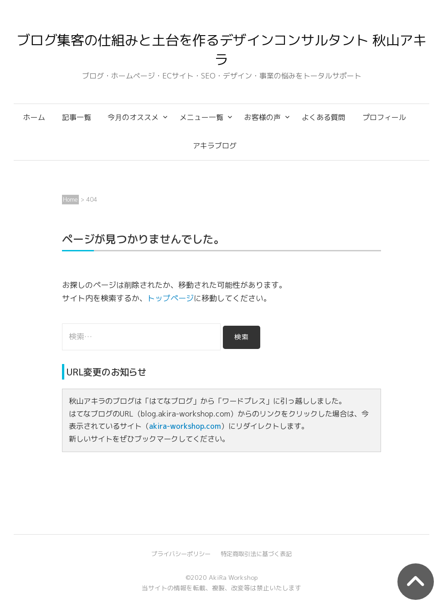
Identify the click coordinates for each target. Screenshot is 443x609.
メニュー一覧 (201, 117)
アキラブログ (215, 146)
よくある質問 (323, 117)
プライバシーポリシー (181, 554)
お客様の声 (262, 117)
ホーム (34, 117)
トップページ (170, 298)
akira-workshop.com (185, 426)
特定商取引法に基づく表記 (256, 554)
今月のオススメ (133, 117)
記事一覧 (76, 117)
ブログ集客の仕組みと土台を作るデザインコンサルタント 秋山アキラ (221, 50)
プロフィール (384, 117)
